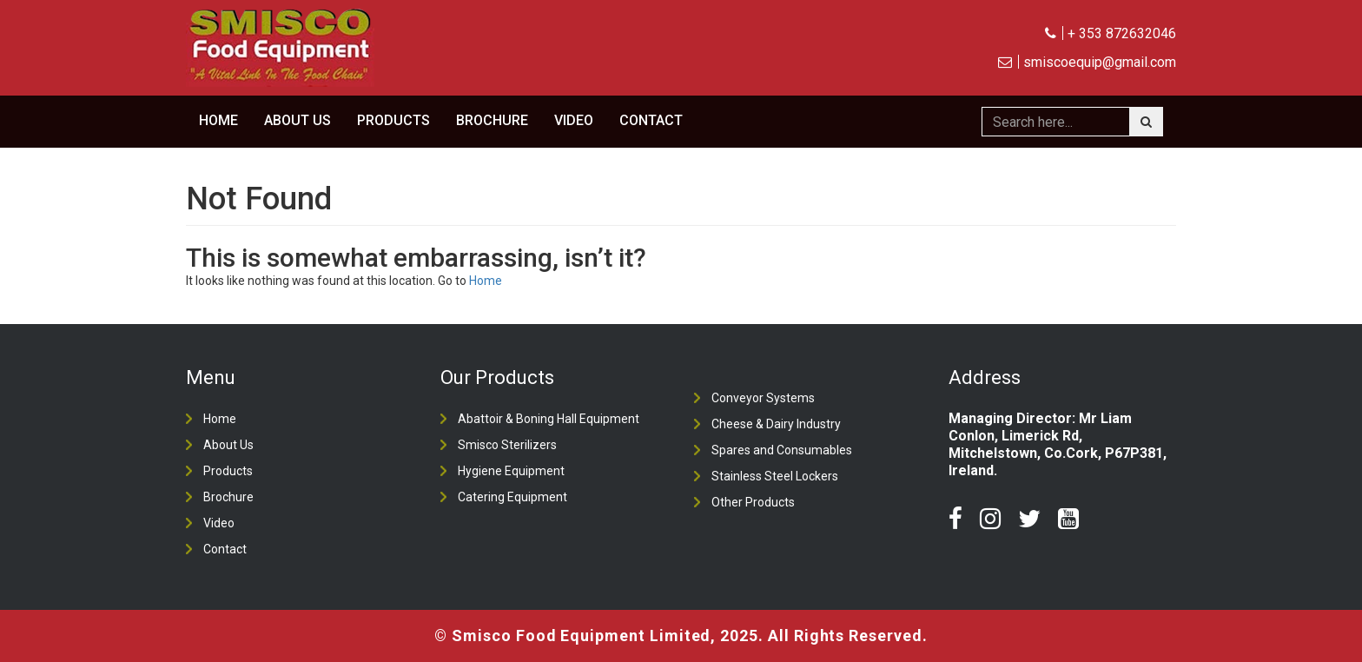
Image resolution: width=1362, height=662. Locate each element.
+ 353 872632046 (1110, 34)
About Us (297, 121)
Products (393, 121)
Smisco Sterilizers (507, 445)
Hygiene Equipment (511, 471)
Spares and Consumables (781, 450)
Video (573, 121)
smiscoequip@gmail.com (1087, 62)
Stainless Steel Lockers (774, 476)
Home (218, 121)
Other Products (753, 502)
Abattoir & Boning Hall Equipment (548, 419)
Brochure (492, 121)
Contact (651, 121)
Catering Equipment (512, 497)
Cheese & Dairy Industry (776, 424)
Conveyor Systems (763, 398)
